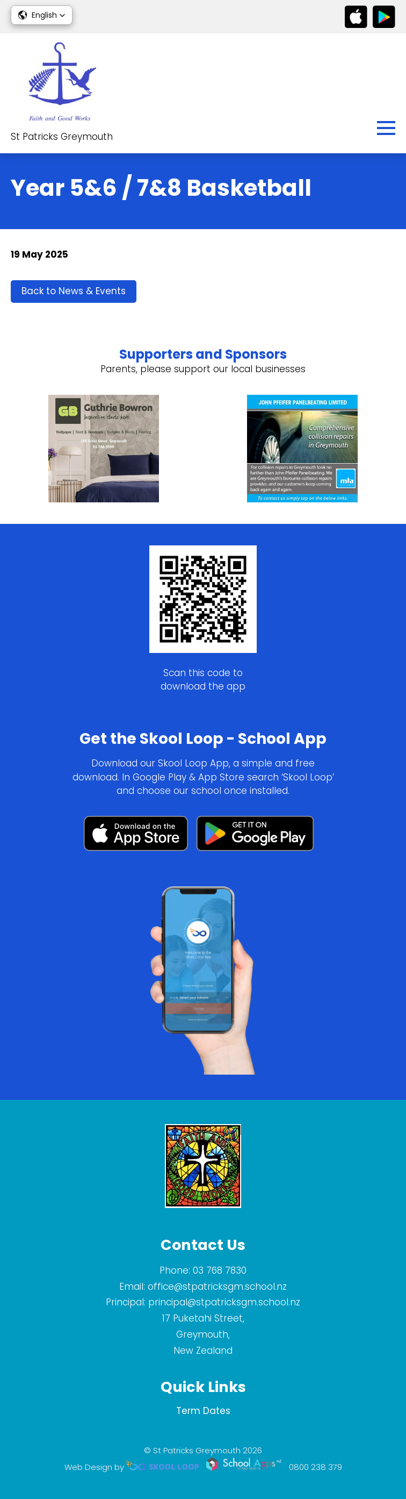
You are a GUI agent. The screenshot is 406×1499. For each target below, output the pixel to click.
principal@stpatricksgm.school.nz (224, 1302)
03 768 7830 (220, 1270)
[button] (42, 15)
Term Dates (203, 1410)
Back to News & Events (73, 291)
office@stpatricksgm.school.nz (217, 1286)
